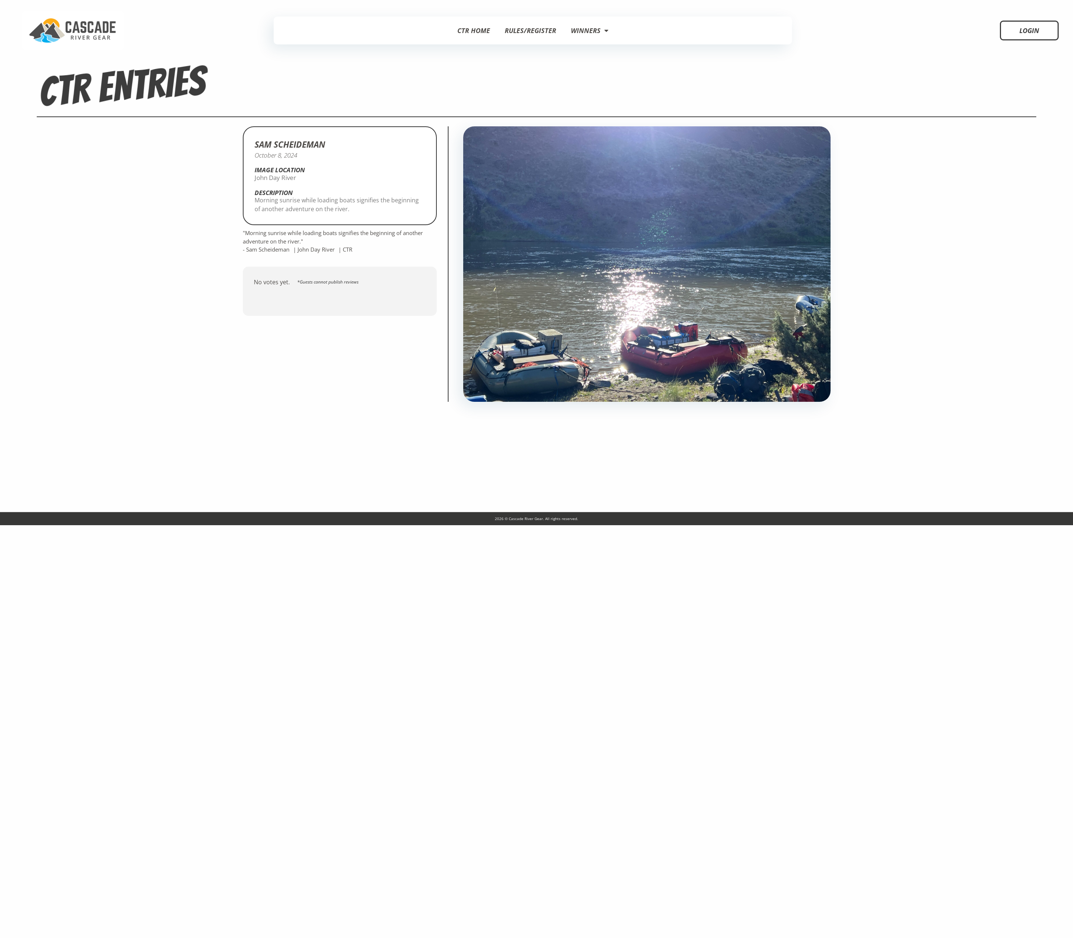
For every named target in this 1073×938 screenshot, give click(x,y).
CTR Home (473, 30)
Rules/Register (530, 30)
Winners (589, 30)
